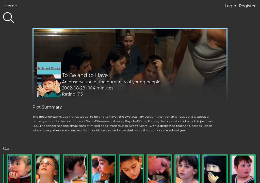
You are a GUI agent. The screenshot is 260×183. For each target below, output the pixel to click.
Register (247, 6)
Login (230, 6)
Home (10, 6)
